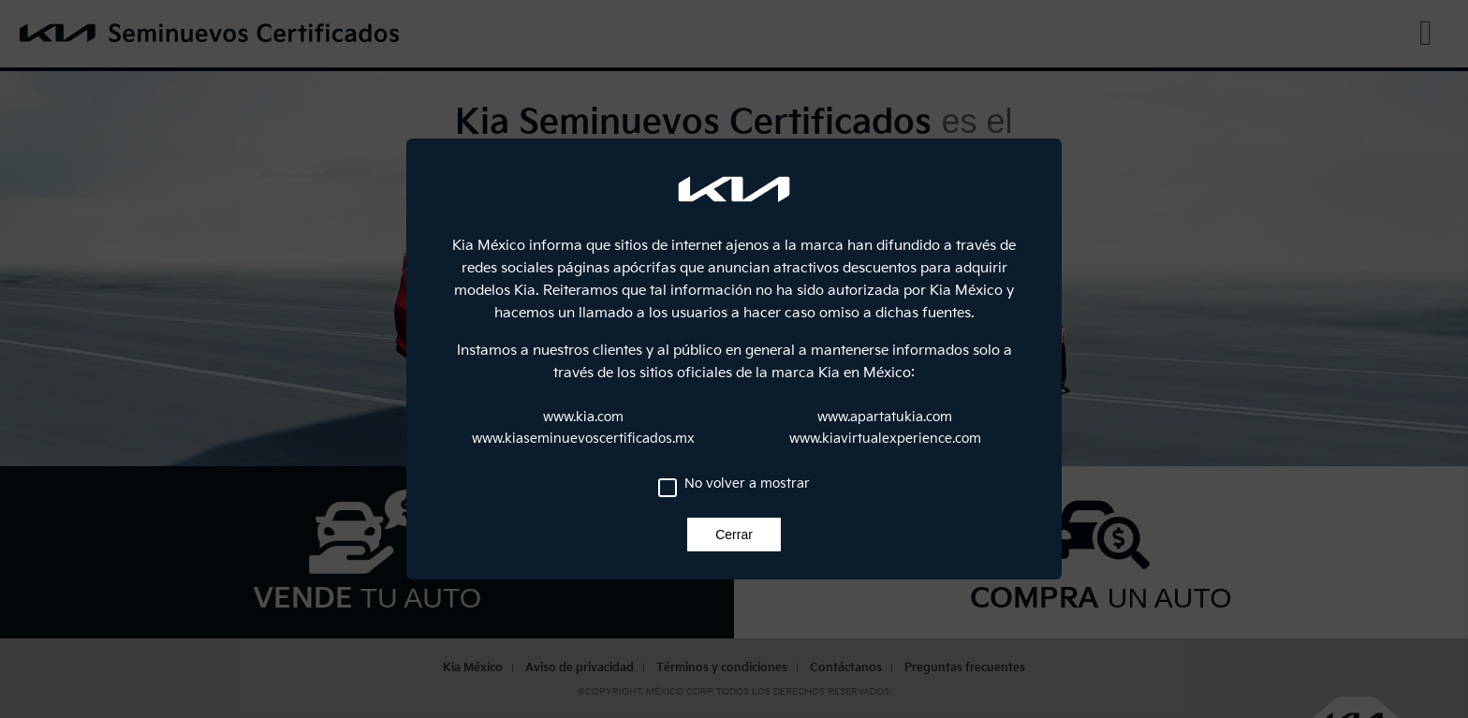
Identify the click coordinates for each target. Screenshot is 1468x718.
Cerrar (734, 534)
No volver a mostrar (747, 483)
